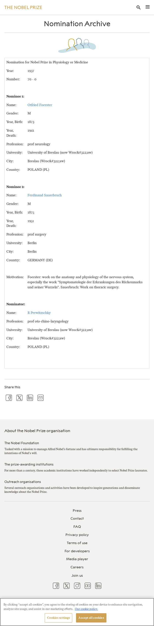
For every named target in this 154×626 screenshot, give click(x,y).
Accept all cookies (91, 617)
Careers (77, 567)
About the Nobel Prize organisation (37, 430)
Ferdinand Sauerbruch (45, 195)
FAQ (77, 527)
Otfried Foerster (40, 105)
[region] (77, 612)
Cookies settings (58, 617)
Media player (77, 559)
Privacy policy (77, 535)
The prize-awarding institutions (29, 464)
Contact (77, 518)
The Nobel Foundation (21, 443)
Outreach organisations (22, 482)
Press (77, 510)
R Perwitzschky (39, 313)
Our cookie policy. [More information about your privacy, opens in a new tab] (86, 609)
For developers (77, 551)
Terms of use (77, 543)
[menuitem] (77, 510)
